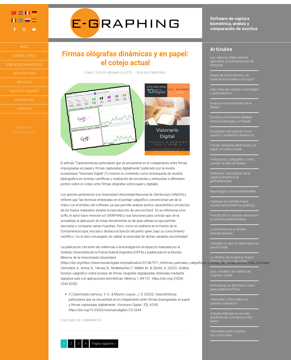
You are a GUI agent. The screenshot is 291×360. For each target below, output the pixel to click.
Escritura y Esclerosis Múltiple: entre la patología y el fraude (231, 119)
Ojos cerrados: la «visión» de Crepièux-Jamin (230, 273)
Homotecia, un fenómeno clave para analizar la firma (232, 287)
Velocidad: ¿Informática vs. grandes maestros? (229, 301)
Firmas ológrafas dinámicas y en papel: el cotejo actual (125, 58)
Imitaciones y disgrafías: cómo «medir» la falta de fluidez (232, 161)
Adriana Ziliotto (24, 132)
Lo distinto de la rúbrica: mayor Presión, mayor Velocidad (232, 259)
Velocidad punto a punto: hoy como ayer (228, 333)
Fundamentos (92, 320)
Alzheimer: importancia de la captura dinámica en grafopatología (230, 177)
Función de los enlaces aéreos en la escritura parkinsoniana (234, 217)
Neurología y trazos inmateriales (233, 191)
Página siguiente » (104, 343)
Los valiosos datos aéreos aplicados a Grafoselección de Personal (232, 61)
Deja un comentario (151, 72)
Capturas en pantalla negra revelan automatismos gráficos (232, 203)
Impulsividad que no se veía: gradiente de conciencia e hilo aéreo (231, 317)
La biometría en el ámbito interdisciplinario (228, 231)
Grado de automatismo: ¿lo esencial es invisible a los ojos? (232, 77)
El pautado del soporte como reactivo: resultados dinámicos (232, 133)
